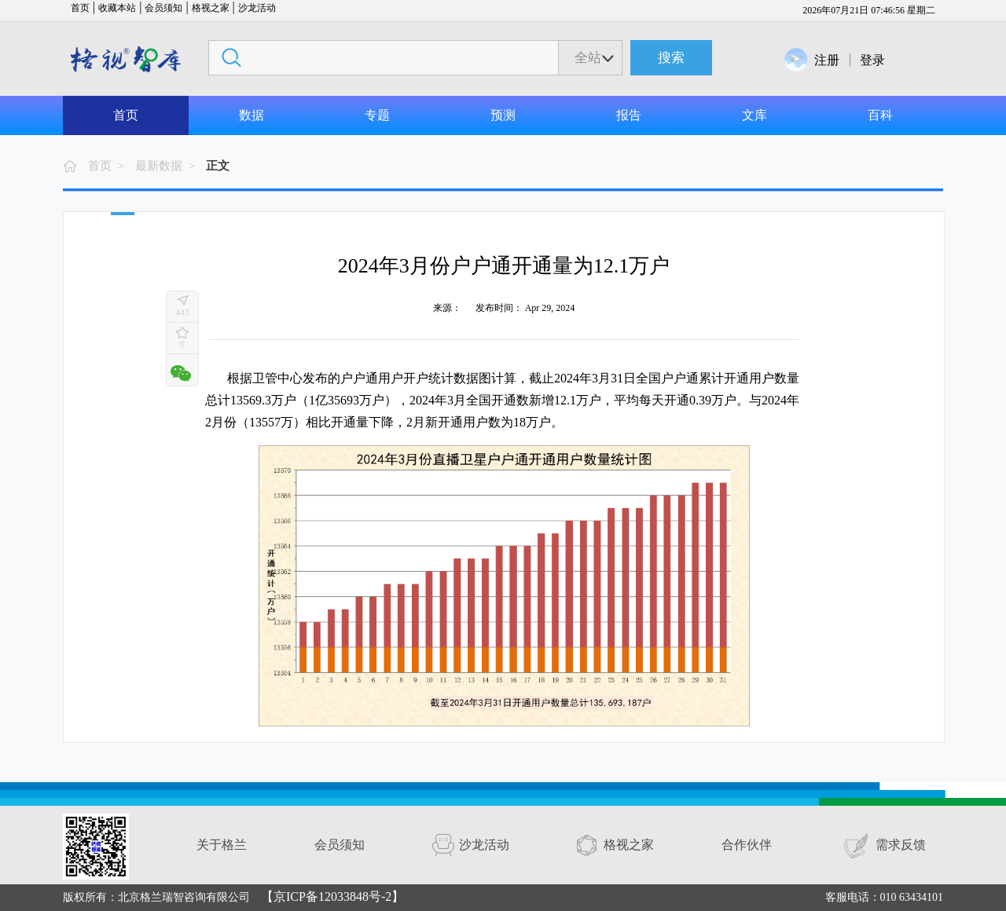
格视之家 (210, 7)
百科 (880, 115)
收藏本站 (117, 7)
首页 (80, 7)
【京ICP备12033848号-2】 (332, 896)
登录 (872, 60)
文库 (754, 115)
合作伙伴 (746, 844)
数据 (251, 115)
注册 (826, 60)
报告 (628, 115)
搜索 (671, 57)
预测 (503, 115)
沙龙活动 (257, 7)
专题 (377, 115)
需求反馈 (901, 844)
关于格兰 (221, 844)
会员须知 (163, 7)
